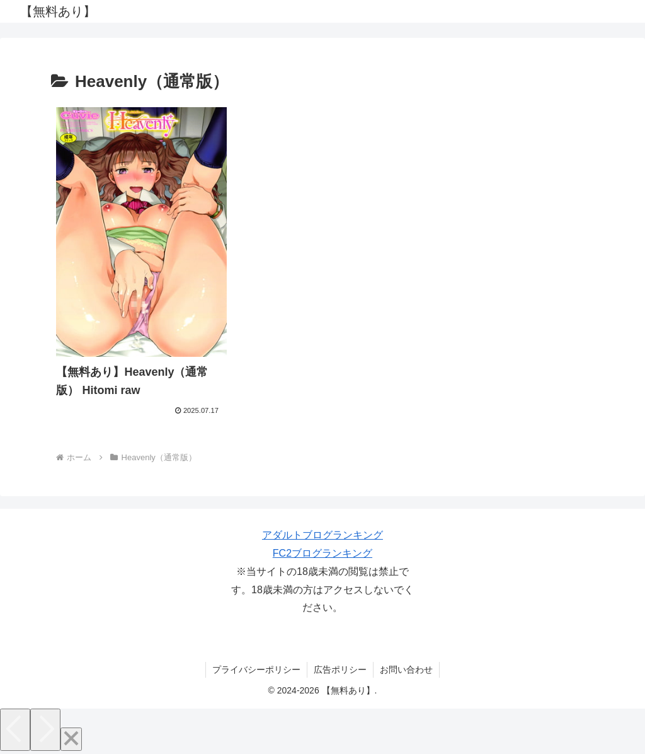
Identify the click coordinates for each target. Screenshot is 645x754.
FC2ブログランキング (322, 553)
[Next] (45, 730)
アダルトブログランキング (322, 535)
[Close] (71, 739)
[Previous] (15, 730)
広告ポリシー (340, 669)
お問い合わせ (406, 669)
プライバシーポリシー (256, 669)
